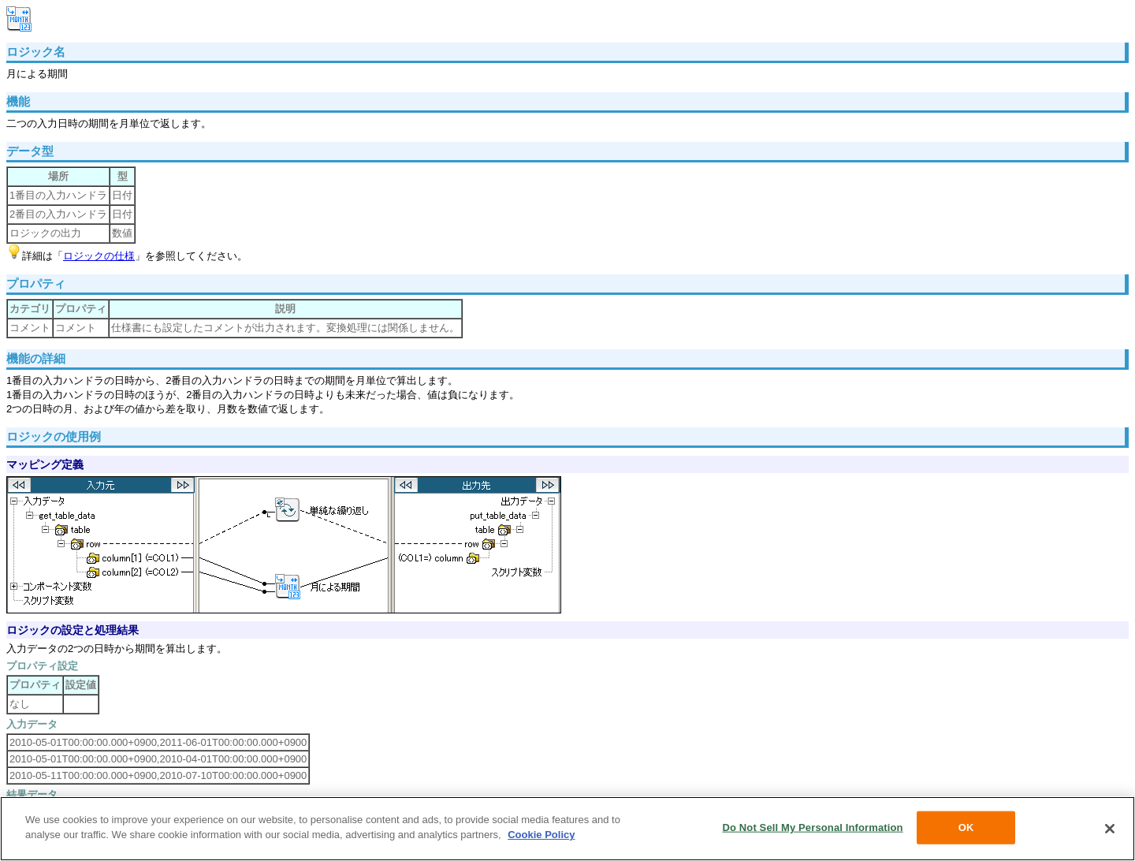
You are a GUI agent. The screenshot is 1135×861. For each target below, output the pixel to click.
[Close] (1109, 828)
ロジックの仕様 (99, 256)
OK (966, 827)
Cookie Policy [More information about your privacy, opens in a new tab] (541, 834)
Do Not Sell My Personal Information (812, 827)
